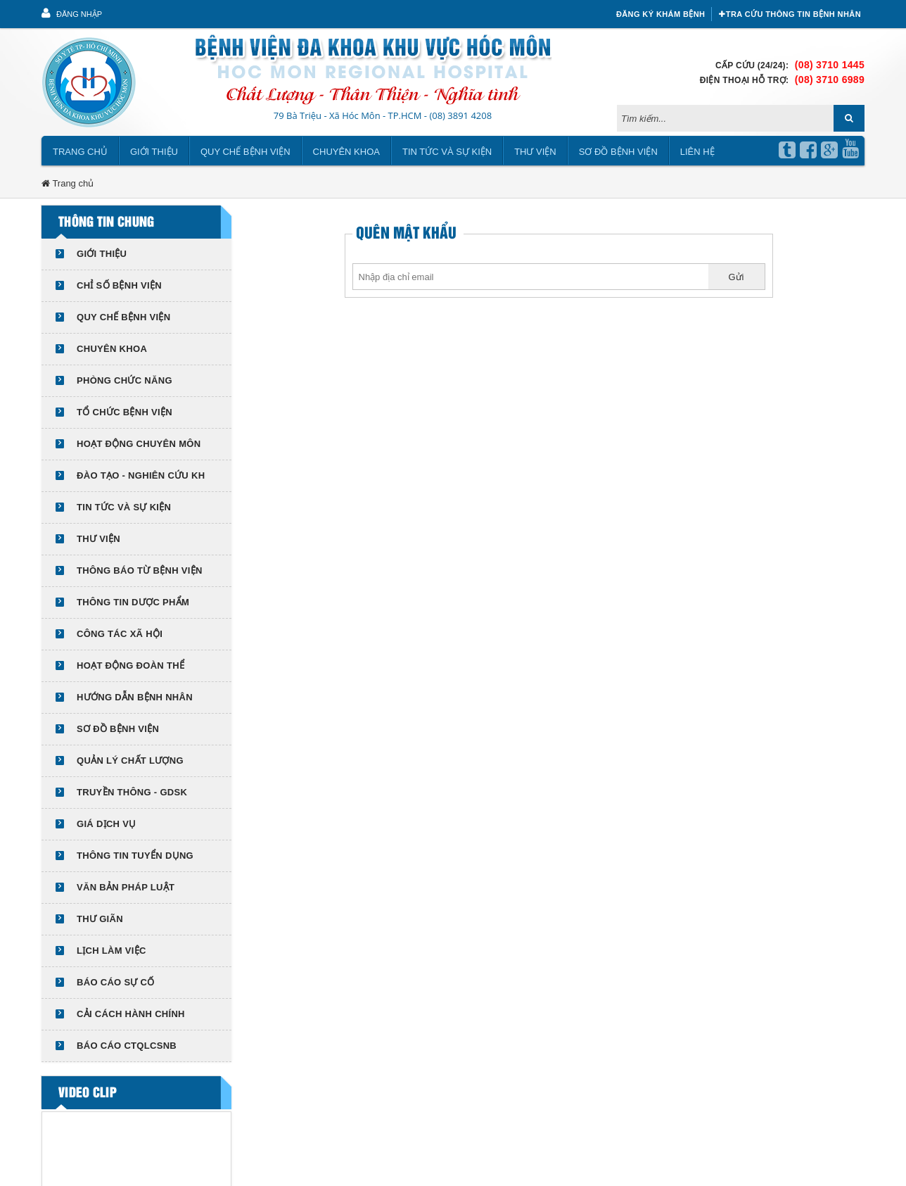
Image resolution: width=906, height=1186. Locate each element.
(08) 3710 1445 (829, 64)
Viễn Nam (322, 1167)
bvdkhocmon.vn (171, 1167)
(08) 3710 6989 (829, 79)
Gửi (736, 277)
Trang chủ (80, 151)
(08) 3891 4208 (460, 115)
